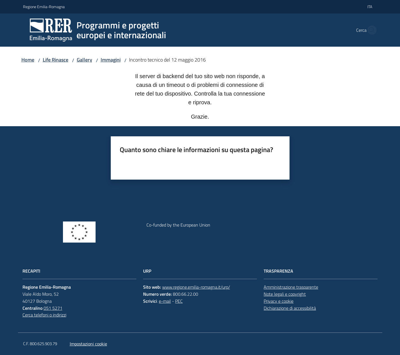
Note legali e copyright (285, 294)
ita (369, 7)
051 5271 (53, 308)
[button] (370, 30)
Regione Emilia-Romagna (44, 7)
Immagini (111, 60)
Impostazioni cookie (88, 343)
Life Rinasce (55, 60)
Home (27, 60)
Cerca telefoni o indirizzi (44, 314)
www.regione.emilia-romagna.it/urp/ (196, 287)
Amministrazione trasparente (291, 287)
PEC (179, 301)
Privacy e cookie (278, 301)
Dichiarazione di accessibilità (290, 308)
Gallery (84, 60)
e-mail (165, 301)
